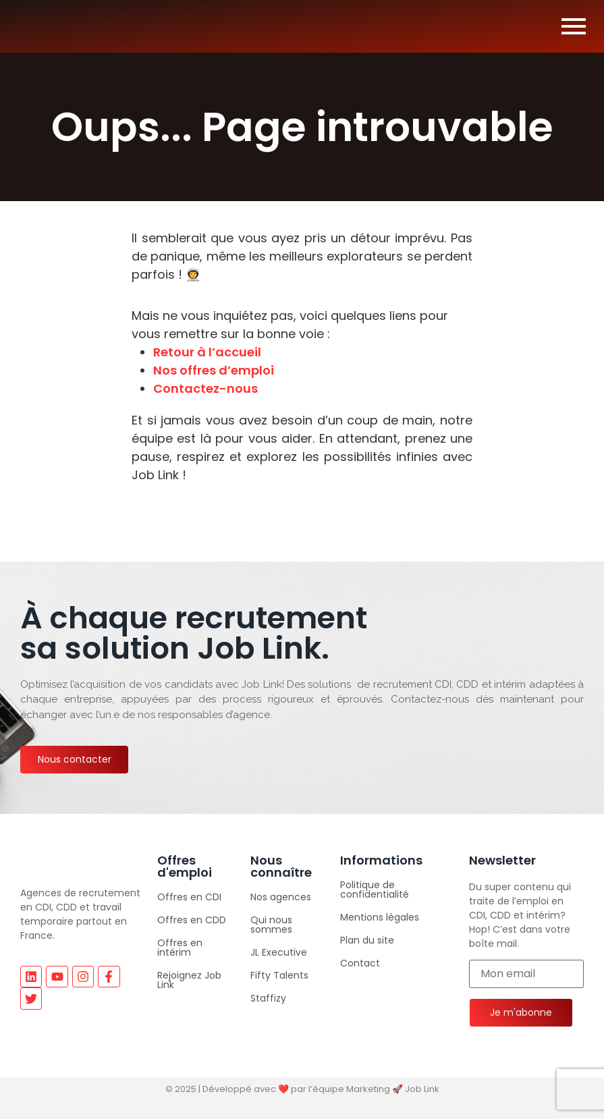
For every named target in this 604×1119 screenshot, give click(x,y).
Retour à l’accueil (207, 352)
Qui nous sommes (271, 924)
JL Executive (278, 952)
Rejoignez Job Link (189, 979)
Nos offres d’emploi (213, 370)
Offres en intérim (179, 947)
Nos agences (280, 897)
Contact (360, 963)
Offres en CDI (189, 897)
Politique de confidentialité (374, 889)
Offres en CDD (191, 920)
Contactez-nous (205, 388)
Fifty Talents (279, 975)
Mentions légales (379, 917)
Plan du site (367, 940)
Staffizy (268, 998)
